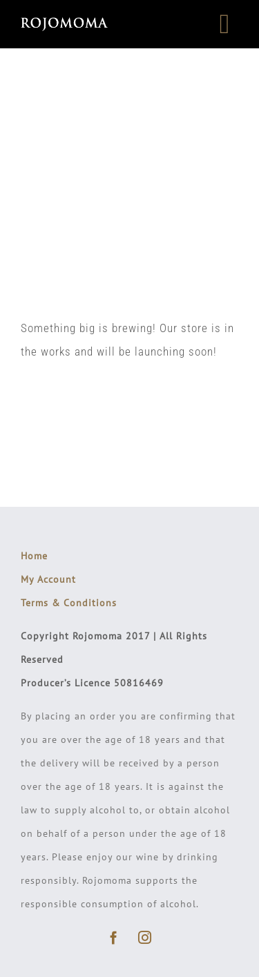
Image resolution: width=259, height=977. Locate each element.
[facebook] (114, 937)
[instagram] (145, 937)
